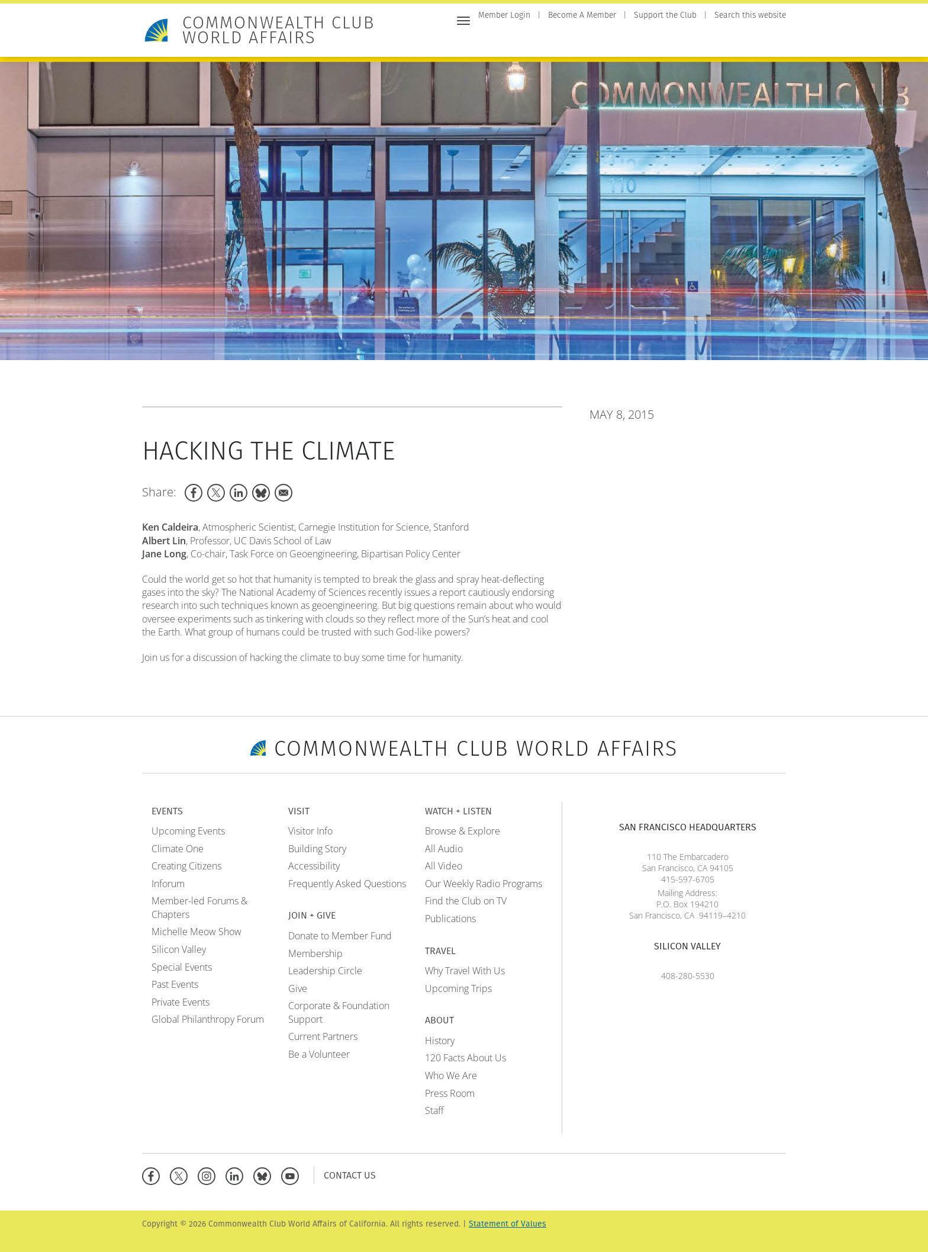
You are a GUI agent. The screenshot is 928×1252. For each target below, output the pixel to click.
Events (527, 40)
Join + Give (607, 40)
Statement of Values (507, 1224)
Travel (732, 40)
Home (490, 40)
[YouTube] (292, 1175)
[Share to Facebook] (193, 493)
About (771, 40)
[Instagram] (209, 1175)
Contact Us (350, 1174)
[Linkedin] (237, 1175)
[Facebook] (153, 1175)
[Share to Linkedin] (238, 493)
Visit (563, 40)
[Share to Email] (283, 493)
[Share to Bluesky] (261, 493)
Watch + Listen (673, 40)
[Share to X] (216, 493)
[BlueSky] (264, 1175)
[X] (181, 1175)
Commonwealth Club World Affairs (278, 30)
